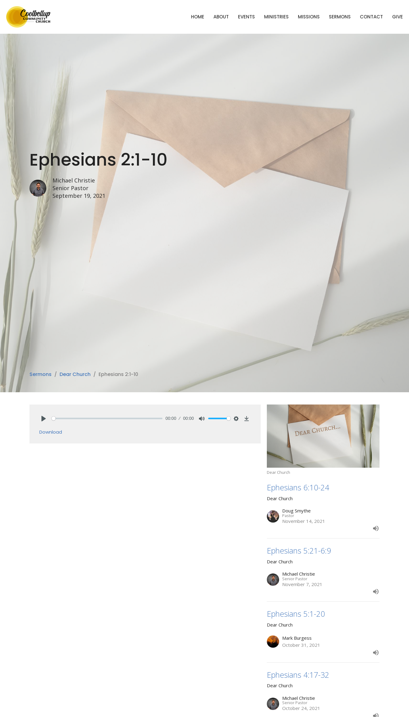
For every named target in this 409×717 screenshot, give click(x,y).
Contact (371, 16)
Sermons (340, 16)
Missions (309, 16)
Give (397, 16)
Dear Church (75, 374)
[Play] (44, 419)
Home (197, 16)
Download (50, 432)
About (221, 16)
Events (246, 16)
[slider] (107, 418)
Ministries (276, 16)
